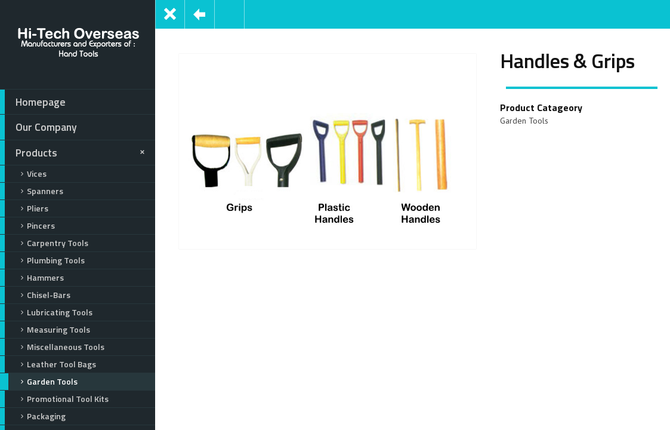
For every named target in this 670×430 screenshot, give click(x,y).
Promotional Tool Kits (54, 399)
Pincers (27, 225)
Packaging (33, 416)
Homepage (33, 102)
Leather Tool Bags (48, 364)
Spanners (31, 191)
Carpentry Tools (44, 243)
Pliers (24, 208)
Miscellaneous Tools (52, 347)
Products (74, 152)
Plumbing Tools (42, 260)
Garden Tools (39, 381)
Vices (23, 173)
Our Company (38, 127)
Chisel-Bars (35, 295)
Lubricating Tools (46, 312)
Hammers (32, 277)
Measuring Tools (45, 329)
